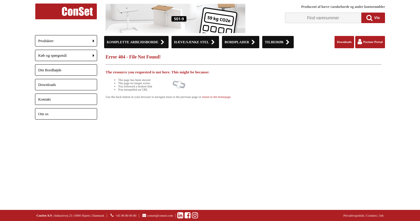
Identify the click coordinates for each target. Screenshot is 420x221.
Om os (43, 114)
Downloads (47, 84)
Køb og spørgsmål (67, 57)
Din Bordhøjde (50, 70)
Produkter (67, 42)
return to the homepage (216, 97)
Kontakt (44, 99)
